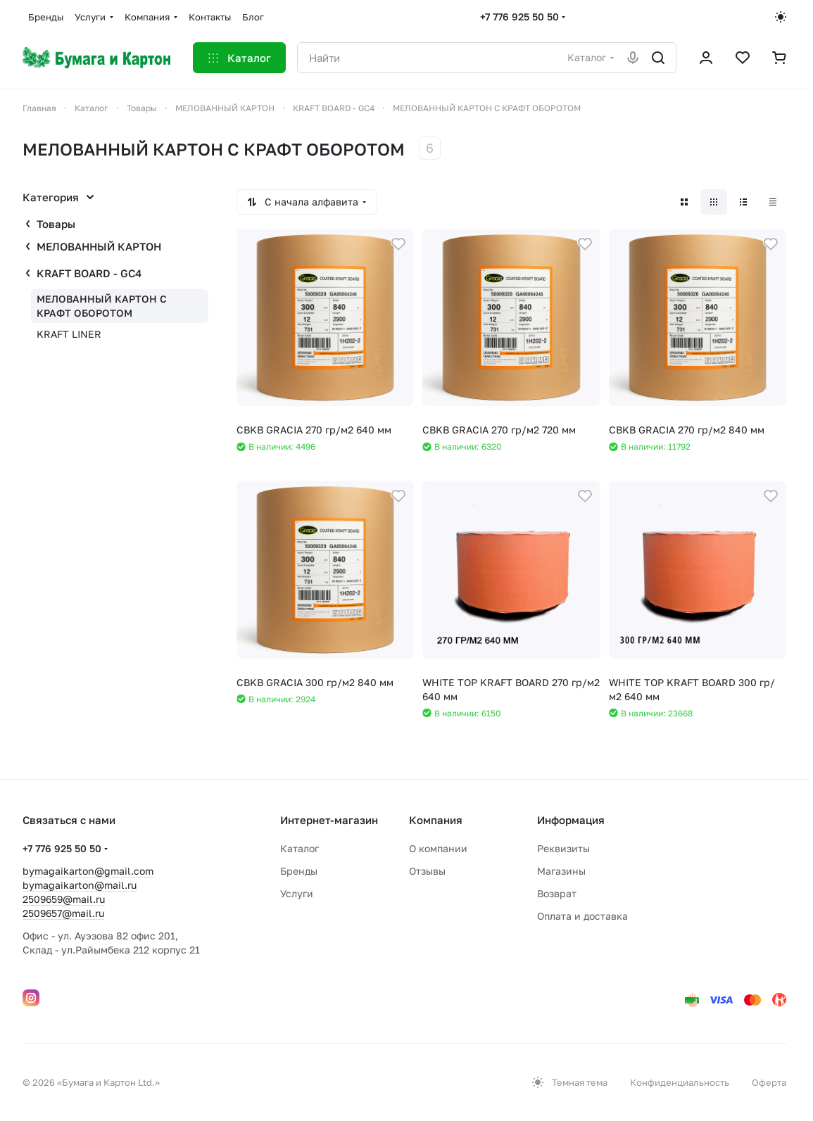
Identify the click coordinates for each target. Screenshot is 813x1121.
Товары (56, 223)
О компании (438, 848)
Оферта (769, 1082)
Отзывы (427, 871)
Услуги (296, 893)
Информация (571, 819)
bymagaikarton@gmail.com (88, 871)
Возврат (556, 893)
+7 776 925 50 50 (519, 17)
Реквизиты (563, 848)
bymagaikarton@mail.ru (80, 885)
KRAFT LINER (69, 334)
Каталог (299, 848)
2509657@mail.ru (63, 913)
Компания (435, 819)
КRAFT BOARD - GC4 (89, 273)
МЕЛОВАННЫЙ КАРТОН (99, 246)
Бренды (298, 871)
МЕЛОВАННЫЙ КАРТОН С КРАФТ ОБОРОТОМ (102, 306)
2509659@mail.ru (64, 899)
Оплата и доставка (582, 916)
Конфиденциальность (679, 1082)
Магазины (561, 871)
